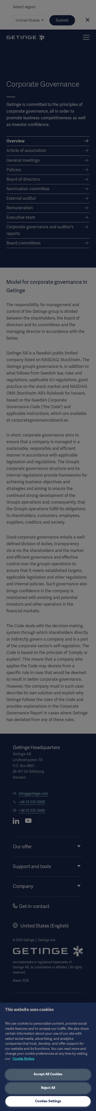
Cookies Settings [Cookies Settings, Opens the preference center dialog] (48, 1101)
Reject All (48, 1088)
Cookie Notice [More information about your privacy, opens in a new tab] (23, 1059)
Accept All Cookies (48, 1074)
